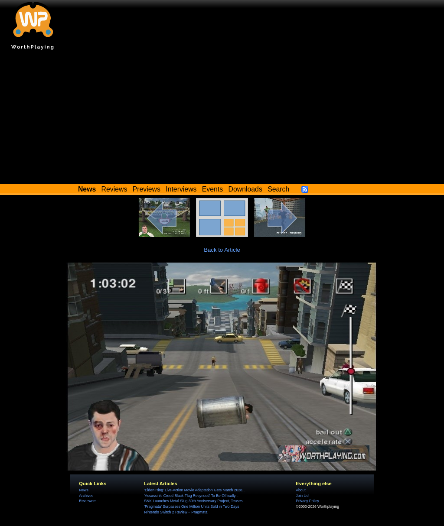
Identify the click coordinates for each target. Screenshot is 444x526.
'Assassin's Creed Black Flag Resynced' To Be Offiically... (191, 496)
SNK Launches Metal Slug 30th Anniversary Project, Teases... (194, 501)
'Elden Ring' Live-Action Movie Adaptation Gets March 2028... (194, 490)
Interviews (181, 189)
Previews (146, 189)
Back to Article (222, 250)
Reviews (114, 189)
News (83, 490)
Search (278, 189)
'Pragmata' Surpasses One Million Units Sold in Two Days (191, 506)
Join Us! (302, 496)
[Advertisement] (222, 119)
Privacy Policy (307, 501)
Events (212, 189)
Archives (86, 496)
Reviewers (87, 501)
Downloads (245, 189)
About (300, 490)
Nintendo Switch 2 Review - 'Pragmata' (176, 512)
